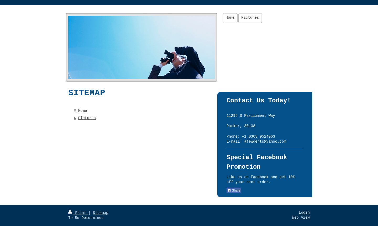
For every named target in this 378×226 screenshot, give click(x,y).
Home (82, 111)
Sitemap (100, 213)
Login (304, 212)
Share (234, 190)
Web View (301, 217)
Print (78, 213)
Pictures (87, 118)
